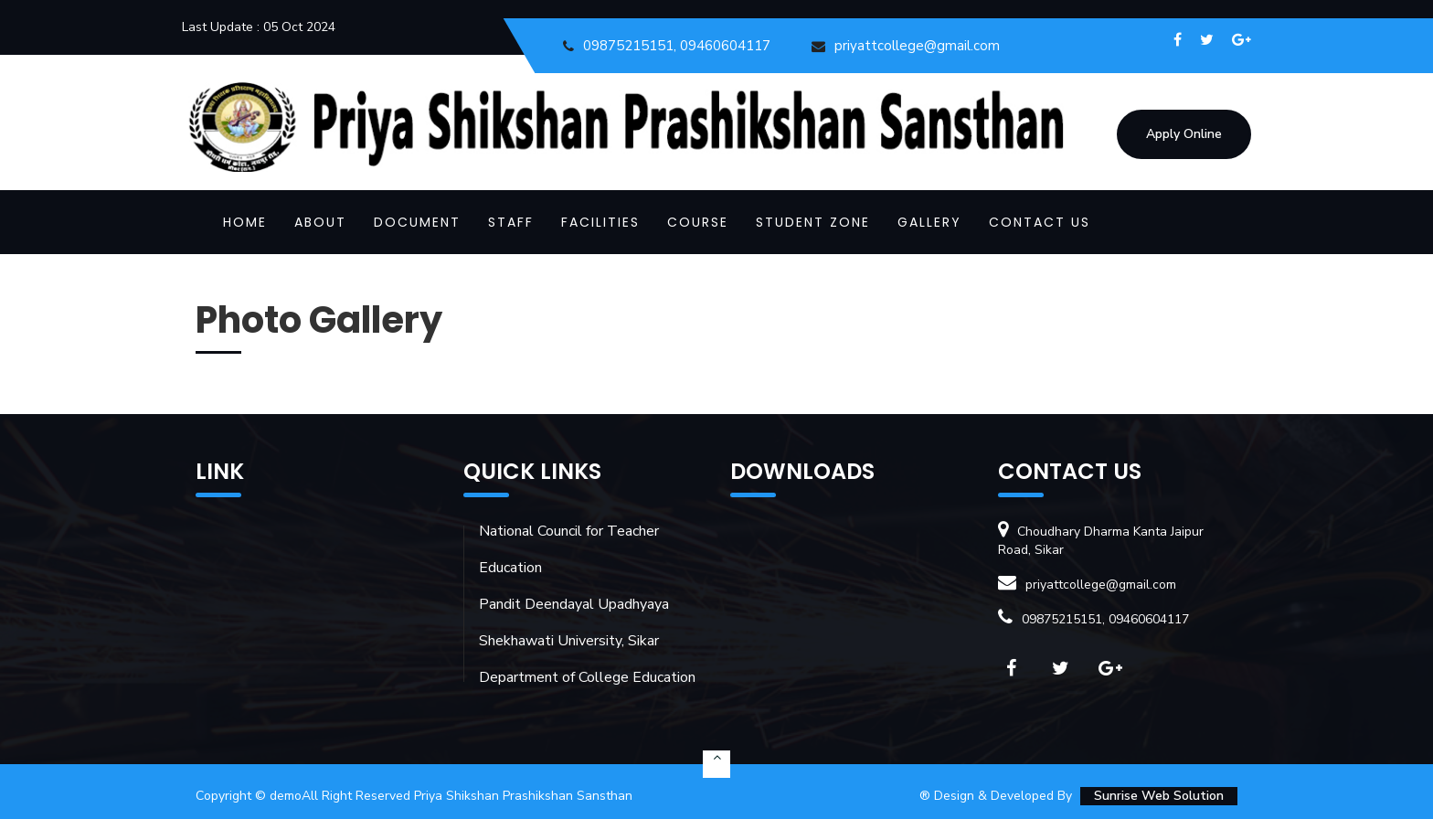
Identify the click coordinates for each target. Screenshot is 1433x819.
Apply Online (1184, 134)
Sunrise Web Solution (1159, 795)
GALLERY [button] (929, 222)
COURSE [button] (697, 222)
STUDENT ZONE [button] (813, 222)
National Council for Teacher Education (569, 549)
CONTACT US (1039, 222)
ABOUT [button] (320, 222)
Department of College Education (587, 677)
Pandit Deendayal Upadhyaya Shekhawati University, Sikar (574, 622)
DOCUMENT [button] (417, 222)
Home (245, 222)
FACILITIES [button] (600, 222)
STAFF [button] (511, 222)
